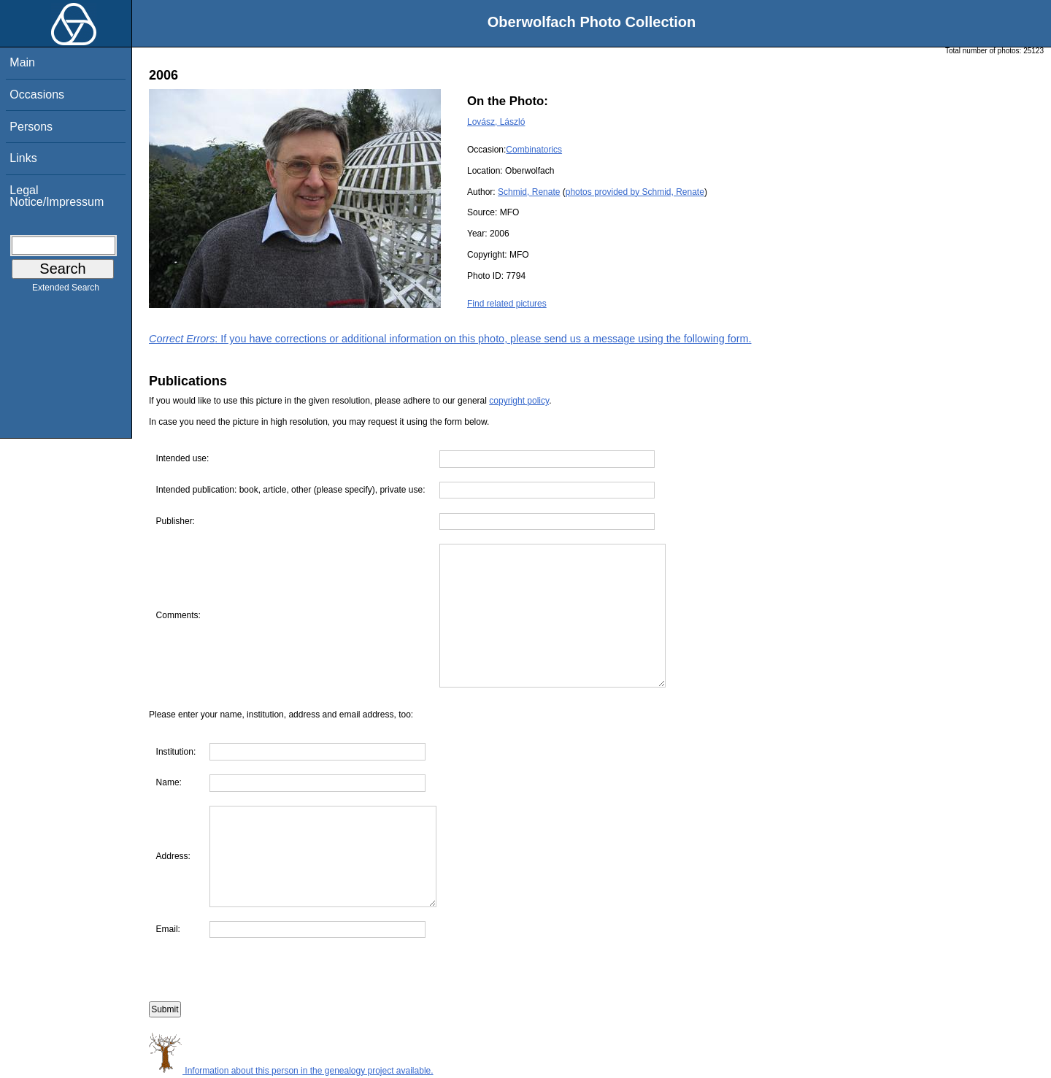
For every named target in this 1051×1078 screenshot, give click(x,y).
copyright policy (519, 401)
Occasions (36, 94)
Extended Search (65, 290)
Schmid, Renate (529, 192)
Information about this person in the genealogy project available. (291, 1071)
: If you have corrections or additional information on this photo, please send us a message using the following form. (450, 338)
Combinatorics (534, 150)
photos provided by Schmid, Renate (635, 192)
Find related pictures (507, 304)
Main (22, 62)
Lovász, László (496, 122)
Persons (31, 126)
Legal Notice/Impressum (56, 196)
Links (22, 158)
